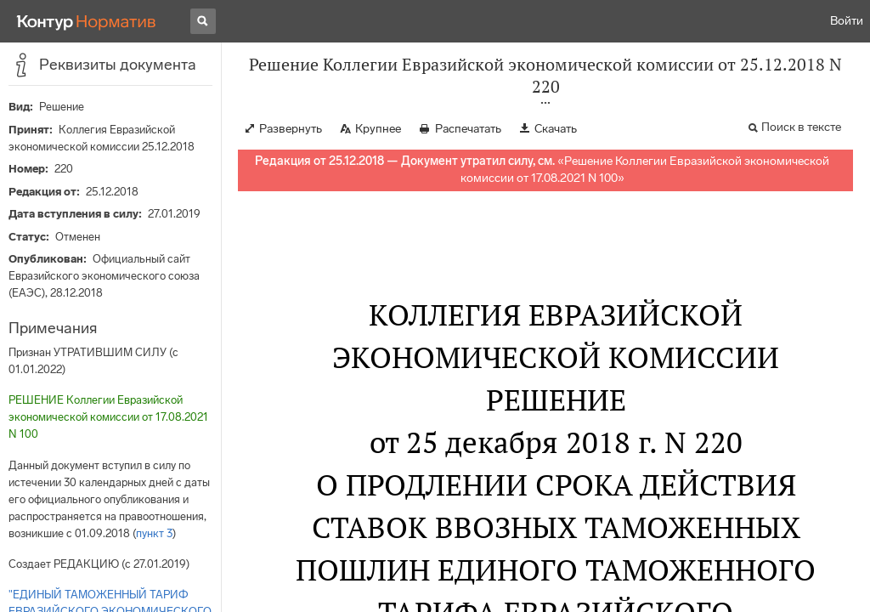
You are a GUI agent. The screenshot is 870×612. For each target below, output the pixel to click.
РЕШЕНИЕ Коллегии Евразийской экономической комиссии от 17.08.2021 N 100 (108, 417)
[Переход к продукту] (86, 21)
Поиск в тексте (801, 127)
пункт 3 (154, 533)
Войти (846, 21)
